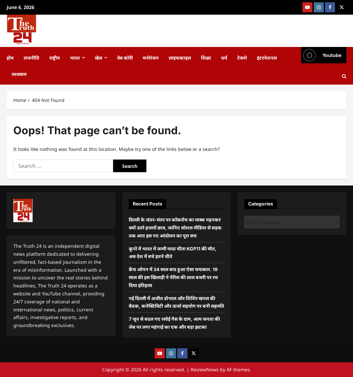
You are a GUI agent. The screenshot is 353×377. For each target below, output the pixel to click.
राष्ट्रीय (54, 57)
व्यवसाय (19, 74)
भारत (75, 57)
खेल (98, 57)
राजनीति (31, 57)
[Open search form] (344, 76)
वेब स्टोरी (125, 57)
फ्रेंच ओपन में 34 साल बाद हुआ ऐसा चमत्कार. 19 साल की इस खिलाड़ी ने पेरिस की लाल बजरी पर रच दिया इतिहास (173, 277)
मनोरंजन (151, 57)
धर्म (224, 57)
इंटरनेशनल (267, 57)
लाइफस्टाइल (180, 57)
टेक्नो (242, 57)
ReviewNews (205, 369)
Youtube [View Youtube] (321, 55)
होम (10, 57)
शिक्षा (206, 57)
